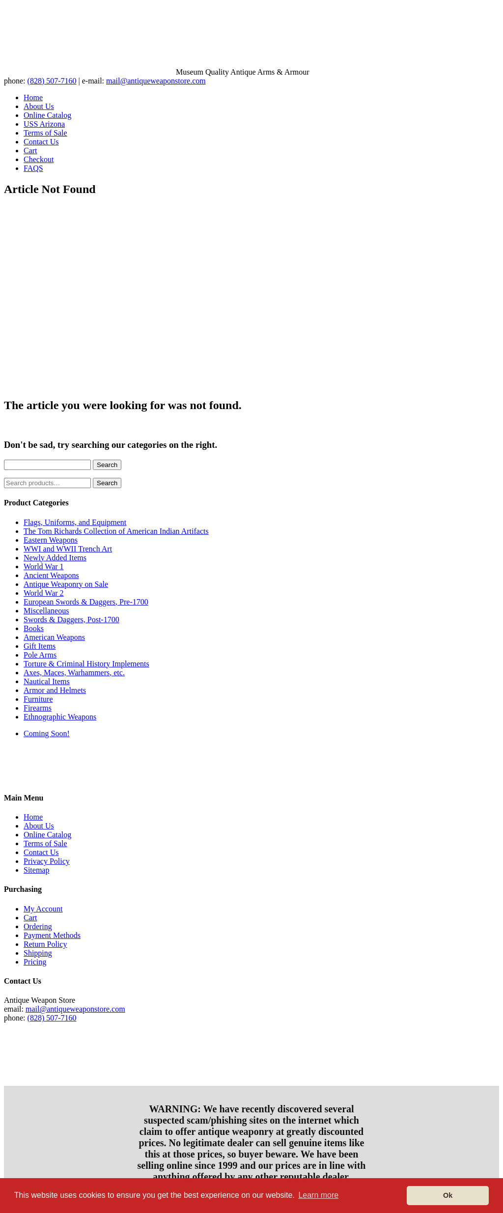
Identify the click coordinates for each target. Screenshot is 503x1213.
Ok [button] (447, 1195)
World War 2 (44, 593)
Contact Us (41, 142)
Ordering (38, 926)
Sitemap (36, 870)
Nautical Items (47, 681)
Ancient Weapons (51, 575)
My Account (43, 909)
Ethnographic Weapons (60, 717)
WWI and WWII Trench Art (68, 549)
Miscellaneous (46, 610)
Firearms (38, 708)
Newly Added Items (55, 557)
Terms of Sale (45, 133)
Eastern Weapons (51, 540)
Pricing (35, 962)
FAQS (33, 168)
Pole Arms (40, 655)
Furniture (38, 699)
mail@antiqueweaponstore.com (156, 81)
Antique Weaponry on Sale (66, 584)
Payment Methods (52, 935)
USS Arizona (44, 124)
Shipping (38, 953)
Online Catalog (47, 115)
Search (107, 465)
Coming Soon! (47, 733)
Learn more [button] (318, 1195)
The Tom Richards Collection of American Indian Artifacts (116, 531)
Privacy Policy (47, 861)
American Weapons (54, 637)
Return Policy (45, 944)
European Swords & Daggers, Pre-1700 (86, 602)
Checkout (39, 159)
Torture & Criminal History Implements (86, 664)
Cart (30, 150)
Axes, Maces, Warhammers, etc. (74, 672)
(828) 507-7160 (52, 81)
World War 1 (44, 566)
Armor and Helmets (55, 690)
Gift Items (40, 646)
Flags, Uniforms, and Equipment (75, 522)
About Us (39, 106)
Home (33, 97)
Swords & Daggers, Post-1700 (71, 619)
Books (34, 628)
